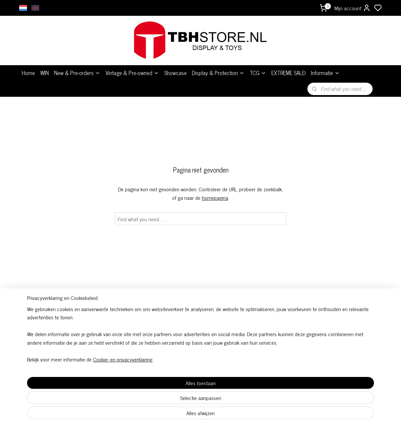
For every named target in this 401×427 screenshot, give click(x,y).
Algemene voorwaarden (200, 330)
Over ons (273, 330)
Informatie (325, 72)
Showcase (175, 72)
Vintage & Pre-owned (132, 72)
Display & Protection (218, 72)
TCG (258, 72)
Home (28, 72)
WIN (44, 72)
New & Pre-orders (77, 72)
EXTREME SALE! (288, 72)
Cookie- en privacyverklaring (114, 414)
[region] (157, 389)
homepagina (215, 197)
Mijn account (352, 8)
